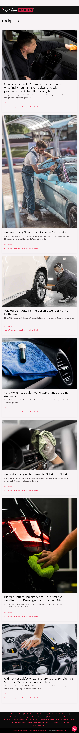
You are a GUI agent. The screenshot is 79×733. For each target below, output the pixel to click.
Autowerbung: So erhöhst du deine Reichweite (35, 232)
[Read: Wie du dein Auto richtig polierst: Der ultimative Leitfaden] (39, 281)
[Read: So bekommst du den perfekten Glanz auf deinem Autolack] (39, 363)
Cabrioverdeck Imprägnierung (59, 714)
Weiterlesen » (8, 102)
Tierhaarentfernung (14, 717)
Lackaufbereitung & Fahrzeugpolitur (20, 722)
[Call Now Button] (74, 729)
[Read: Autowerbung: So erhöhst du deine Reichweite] (39, 171)
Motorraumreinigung (54, 717)
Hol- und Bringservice (39, 717)
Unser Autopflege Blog (20, 730)
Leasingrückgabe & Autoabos (43, 722)
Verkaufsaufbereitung (39, 725)
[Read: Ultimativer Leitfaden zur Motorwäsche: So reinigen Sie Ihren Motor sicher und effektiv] (39, 649)
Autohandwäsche (30, 714)
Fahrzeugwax (26, 717)
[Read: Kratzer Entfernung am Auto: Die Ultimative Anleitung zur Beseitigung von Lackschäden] (39, 545)
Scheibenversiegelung (43, 719)
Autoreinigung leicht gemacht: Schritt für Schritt (36, 474)
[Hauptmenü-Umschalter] (75, 10)
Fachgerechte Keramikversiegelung (62, 719)
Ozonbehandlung (42, 714)
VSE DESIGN (61, 730)
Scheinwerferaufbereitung (26, 719)
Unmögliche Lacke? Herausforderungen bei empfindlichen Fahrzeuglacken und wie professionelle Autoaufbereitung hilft (33, 87)
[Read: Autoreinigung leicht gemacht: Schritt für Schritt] (39, 445)
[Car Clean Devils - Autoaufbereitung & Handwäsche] (18, 10)
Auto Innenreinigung (16, 714)
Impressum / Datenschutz (38, 730)
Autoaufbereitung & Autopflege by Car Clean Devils (21, 107)
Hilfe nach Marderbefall (62, 722)
